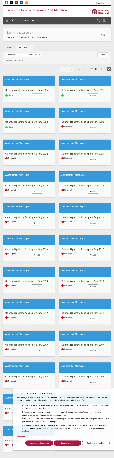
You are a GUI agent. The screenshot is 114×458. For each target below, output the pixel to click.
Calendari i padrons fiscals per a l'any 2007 (82, 344)
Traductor (100, 3)
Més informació (23, 437)
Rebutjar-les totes (67, 443)
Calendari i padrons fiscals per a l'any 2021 (82, 153)
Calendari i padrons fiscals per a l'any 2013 (82, 281)
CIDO (13, 20)
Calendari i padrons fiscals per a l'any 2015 (82, 249)
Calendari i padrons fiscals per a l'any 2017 (82, 217)
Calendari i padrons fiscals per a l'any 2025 (82, 90)
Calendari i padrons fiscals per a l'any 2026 (26, 90)
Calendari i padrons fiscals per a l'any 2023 (82, 122)
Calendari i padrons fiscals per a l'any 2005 (82, 376)
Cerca (102, 35)
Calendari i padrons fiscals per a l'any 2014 (26, 281)
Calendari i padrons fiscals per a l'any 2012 (26, 313)
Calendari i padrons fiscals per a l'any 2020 (26, 185)
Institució (11, 55)
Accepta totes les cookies (39, 443)
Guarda (103, 55)
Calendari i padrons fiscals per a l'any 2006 (26, 376)
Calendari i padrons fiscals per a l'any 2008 (26, 344)
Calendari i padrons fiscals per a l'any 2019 (82, 185)
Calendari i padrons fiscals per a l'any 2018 (26, 217)
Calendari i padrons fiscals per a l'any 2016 (26, 249)
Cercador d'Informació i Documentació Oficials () (36, 10)
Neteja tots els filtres (14, 61)
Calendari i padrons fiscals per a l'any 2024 (26, 122)
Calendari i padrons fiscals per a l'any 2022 (26, 153)
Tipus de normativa (29, 55)
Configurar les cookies (96, 443)
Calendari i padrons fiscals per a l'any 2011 (82, 313)
